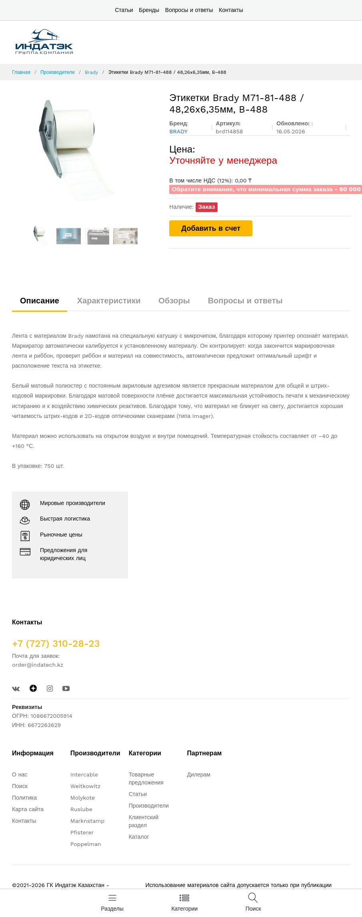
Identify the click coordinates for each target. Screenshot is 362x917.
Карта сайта (28, 809)
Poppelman (85, 844)
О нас (19, 774)
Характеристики (109, 300)
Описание (39, 300)
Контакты (231, 10)
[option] (85, 152)
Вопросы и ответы (189, 10)
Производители (57, 72)
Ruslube (81, 809)
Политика (24, 797)
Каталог (139, 837)
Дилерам (198, 774)
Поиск (20, 786)
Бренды (149, 10)
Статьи (124, 10)
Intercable (84, 774)
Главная (21, 72)
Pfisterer (82, 832)
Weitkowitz (85, 786)
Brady (91, 72)
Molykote (82, 797)
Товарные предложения (146, 778)
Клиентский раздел (144, 821)
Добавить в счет (210, 228)
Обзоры (174, 300)
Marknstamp (87, 821)
